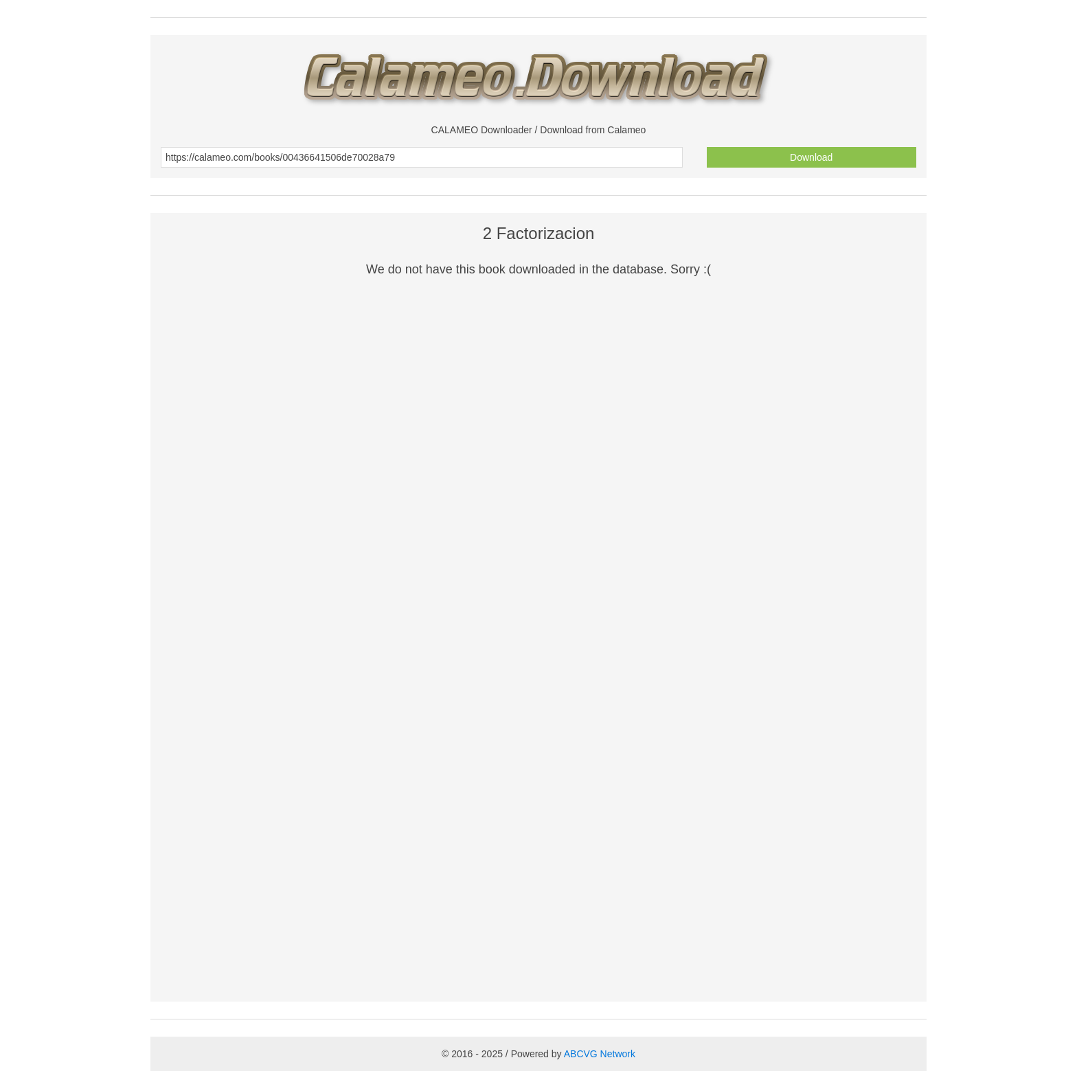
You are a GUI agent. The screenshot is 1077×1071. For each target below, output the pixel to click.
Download (811, 157)
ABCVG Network (599, 1053)
